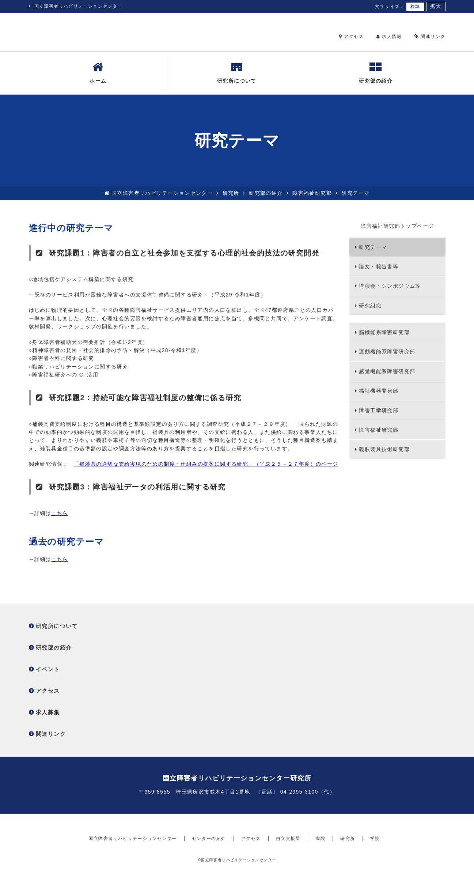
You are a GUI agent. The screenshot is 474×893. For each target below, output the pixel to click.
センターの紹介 (209, 857)
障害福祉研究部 (312, 198)
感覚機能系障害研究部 (387, 377)
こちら (59, 519)
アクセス (351, 36)
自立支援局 (288, 857)
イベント (48, 675)
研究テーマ (373, 253)
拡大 (435, 6)
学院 (375, 857)
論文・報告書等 (378, 272)
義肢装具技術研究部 (384, 455)
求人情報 (389, 36)
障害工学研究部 (378, 416)
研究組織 (370, 311)
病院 (320, 857)
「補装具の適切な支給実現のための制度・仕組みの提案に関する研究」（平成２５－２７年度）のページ (206, 470)
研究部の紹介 (376, 78)
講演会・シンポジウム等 (390, 292)
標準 (415, 6)
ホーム (98, 78)
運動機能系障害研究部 (387, 357)
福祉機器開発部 (378, 397)
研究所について (237, 78)
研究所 (231, 198)
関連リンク (429, 36)
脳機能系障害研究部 (384, 338)
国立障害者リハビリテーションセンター (78, 6)
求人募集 (48, 718)
